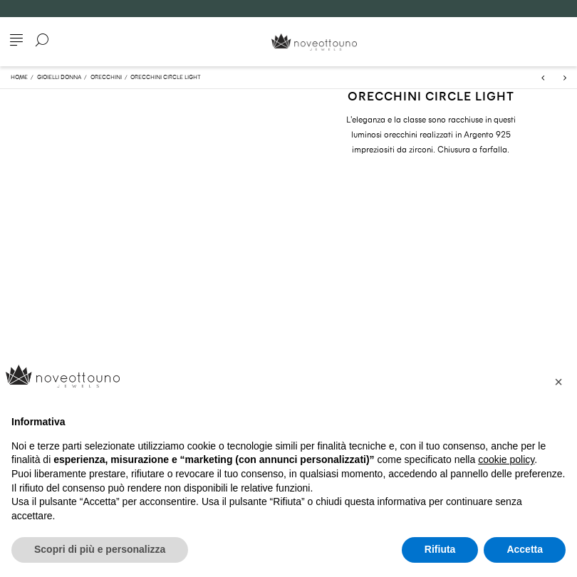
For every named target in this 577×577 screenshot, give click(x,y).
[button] (558, 381)
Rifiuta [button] (440, 549)
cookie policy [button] (506, 459)
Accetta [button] (524, 549)
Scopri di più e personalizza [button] (99, 549)
